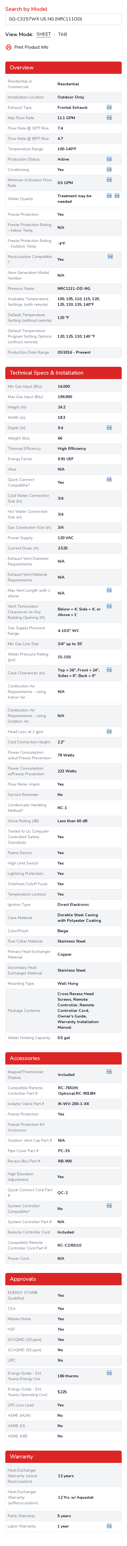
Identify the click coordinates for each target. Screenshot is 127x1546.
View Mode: (19, 34)
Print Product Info (26, 47)
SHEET (44, 34)
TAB (62, 34)
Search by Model (26, 9)
